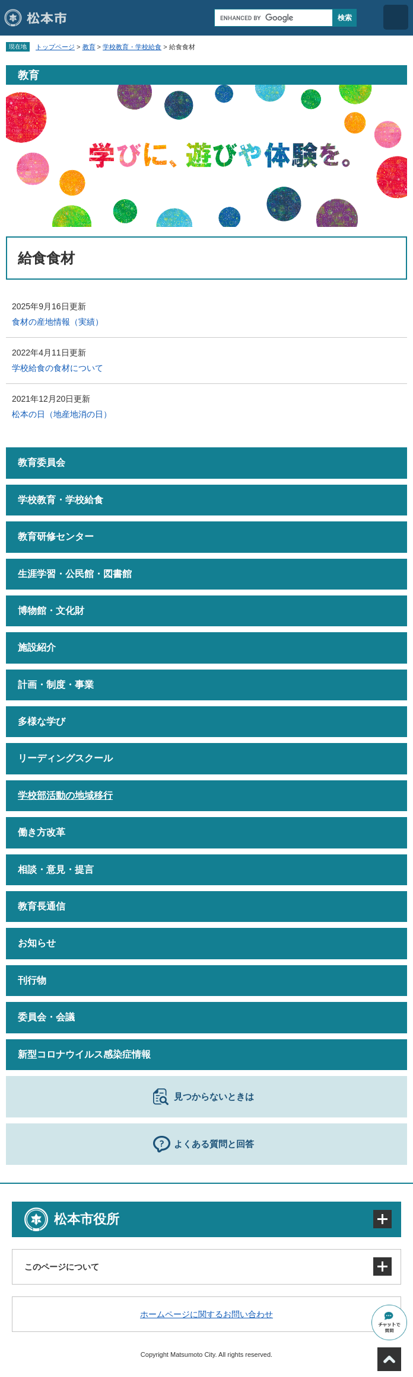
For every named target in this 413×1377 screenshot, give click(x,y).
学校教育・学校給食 (132, 46)
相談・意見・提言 (56, 869)
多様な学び (41, 721)
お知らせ (37, 943)
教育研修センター (56, 536)
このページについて (61, 1267)
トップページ (55, 46)
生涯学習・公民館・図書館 (75, 574)
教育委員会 (41, 462)
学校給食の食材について (57, 368)
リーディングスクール (65, 758)
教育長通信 (41, 906)
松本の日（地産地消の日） (62, 414)
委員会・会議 (46, 1017)
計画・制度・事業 (56, 685)
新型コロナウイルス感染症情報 (84, 1054)
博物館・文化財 (51, 611)
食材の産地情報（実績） (57, 321)
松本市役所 (86, 1219)
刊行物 (32, 980)
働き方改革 (41, 832)
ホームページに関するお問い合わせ (206, 1314)
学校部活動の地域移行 (65, 795)
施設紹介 (37, 647)
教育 (89, 46)
